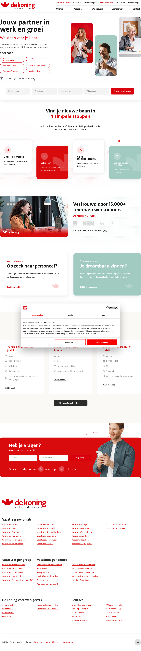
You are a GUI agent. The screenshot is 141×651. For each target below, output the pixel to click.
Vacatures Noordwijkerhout (49, 532)
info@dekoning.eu (90, 3)
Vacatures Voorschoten (116, 524)
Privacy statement (42, 642)
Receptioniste (43, 572)
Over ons (60, 9)
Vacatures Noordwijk (46, 528)
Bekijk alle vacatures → (90, 287)
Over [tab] (104, 315)
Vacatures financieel (10, 71)
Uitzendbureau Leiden (63, 3)
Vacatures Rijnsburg (80, 540)
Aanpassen (70, 342)
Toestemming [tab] (37, 315)
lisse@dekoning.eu (134, 3)
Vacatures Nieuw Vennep (13, 540)
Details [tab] (70, 315)
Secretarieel (7, 608)
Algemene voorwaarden (62, 642)
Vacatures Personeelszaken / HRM (17, 580)
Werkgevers (97, 9)
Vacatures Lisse (34, 71)
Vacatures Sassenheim (82, 532)
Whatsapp (47, 469)
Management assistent (47, 584)
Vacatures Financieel (11, 576)
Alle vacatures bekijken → (70, 403)
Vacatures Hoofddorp (11, 536)
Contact (136, 9)
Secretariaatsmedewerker (83, 564)
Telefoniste (42, 568)
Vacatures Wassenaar (116, 528)
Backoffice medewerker (47, 576)
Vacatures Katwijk (45, 543)
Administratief (8, 605)
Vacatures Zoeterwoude (47, 540)
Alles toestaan (102, 342)
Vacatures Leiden (9, 66)
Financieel (6, 616)
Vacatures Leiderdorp (46, 536)
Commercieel (8, 612)
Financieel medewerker (82, 568)
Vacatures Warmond (81, 528)
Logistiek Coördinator (81, 580)
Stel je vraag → (80, 458)
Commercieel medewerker (83, 572)
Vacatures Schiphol (45, 524)
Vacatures (78, 9)
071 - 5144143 (77, 3)
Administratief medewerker (49, 564)
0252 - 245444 (120, 3)
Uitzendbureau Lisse (106, 3)
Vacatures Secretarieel (12, 568)
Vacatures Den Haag (11, 532)
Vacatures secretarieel (37, 66)
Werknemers (117, 9)
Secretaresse (42, 580)
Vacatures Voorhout (81, 536)
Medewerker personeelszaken (85, 576)
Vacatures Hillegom (80, 524)
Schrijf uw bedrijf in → (17, 287)
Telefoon (67, 469)
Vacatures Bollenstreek (12, 543)
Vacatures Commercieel (12, 572)
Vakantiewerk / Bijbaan (47, 608)
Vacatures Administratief (13, 564)
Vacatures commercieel (37, 59)
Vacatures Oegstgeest (82, 543)
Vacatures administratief (8, 59)
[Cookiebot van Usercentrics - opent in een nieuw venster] (108, 307)
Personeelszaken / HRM (47, 605)
